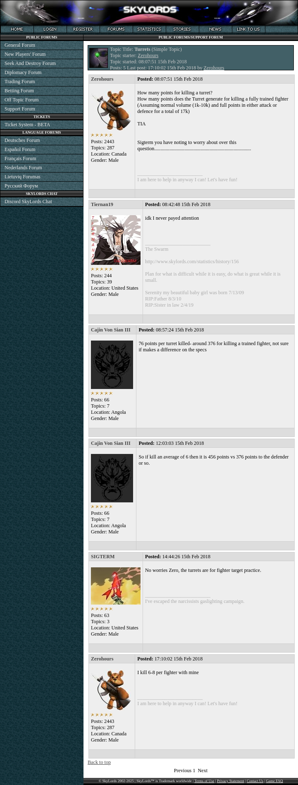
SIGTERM (102, 556)
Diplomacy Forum (23, 72)
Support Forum (20, 109)
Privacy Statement (230, 781)
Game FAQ (274, 781)
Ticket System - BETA (27, 124)
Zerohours (148, 55)
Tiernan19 (102, 204)
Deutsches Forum (22, 140)
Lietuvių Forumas (23, 177)
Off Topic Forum (21, 100)
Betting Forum (19, 91)
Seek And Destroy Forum (30, 63)
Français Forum (20, 158)
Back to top (99, 762)
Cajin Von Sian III (111, 330)
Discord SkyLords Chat (28, 201)
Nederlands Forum (23, 167)
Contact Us (255, 781)
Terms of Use (204, 781)
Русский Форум (21, 186)
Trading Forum (20, 81)
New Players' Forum (25, 54)
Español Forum (20, 149)
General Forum (20, 45)
